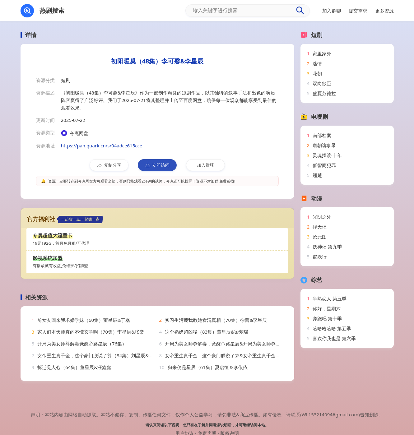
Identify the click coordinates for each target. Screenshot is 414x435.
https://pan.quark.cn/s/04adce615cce (101, 145)
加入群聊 (205, 165)
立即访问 (157, 165)
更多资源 (384, 10)
